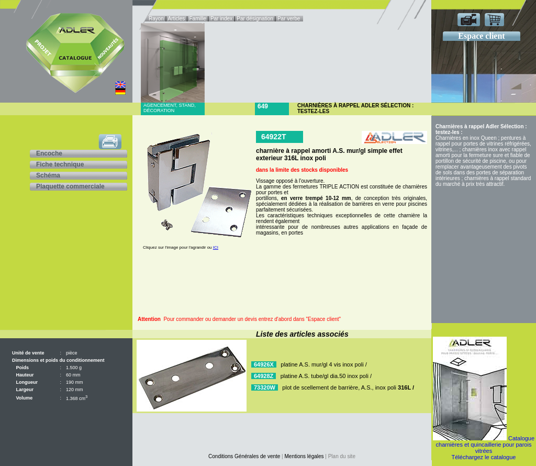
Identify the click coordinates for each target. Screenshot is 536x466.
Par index (221, 18)
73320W (264, 387)
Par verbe (289, 18)
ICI (215, 247)
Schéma (48, 175)
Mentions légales (304, 456)
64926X (264, 364)
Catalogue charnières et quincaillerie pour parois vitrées (485, 444)
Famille (198, 18)
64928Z (263, 376)
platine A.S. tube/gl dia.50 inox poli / (326, 376)
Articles (176, 18)
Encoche (49, 153)
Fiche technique (60, 164)
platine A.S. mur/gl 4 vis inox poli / (323, 364)
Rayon (157, 18)
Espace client (481, 35)
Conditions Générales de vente (244, 456)
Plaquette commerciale (70, 186)
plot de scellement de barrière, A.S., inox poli (348, 387)
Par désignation (255, 18)
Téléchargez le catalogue (484, 457)
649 (263, 106)
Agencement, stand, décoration (169, 108)
